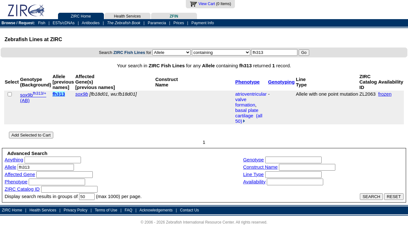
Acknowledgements (156, 210)
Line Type (253, 174)
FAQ (128, 210)
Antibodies (90, 23)
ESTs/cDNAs (64, 23)
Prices (178, 23)
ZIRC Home (81, 15)
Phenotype (247, 82)
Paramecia (157, 23)
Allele (10, 167)
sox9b (81, 94)
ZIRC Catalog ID (22, 189)
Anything (13, 159)
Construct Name (260, 167)
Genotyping (281, 82)
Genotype (253, 159)
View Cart (207, 4)
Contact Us (189, 210)
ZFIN (174, 15)
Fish (42, 23)
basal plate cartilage (247, 112)
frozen (385, 94)
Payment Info (202, 23)
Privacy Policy (76, 210)
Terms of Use (106, 210)
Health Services (127, 15)
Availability (254, 181)
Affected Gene (19, 174)
